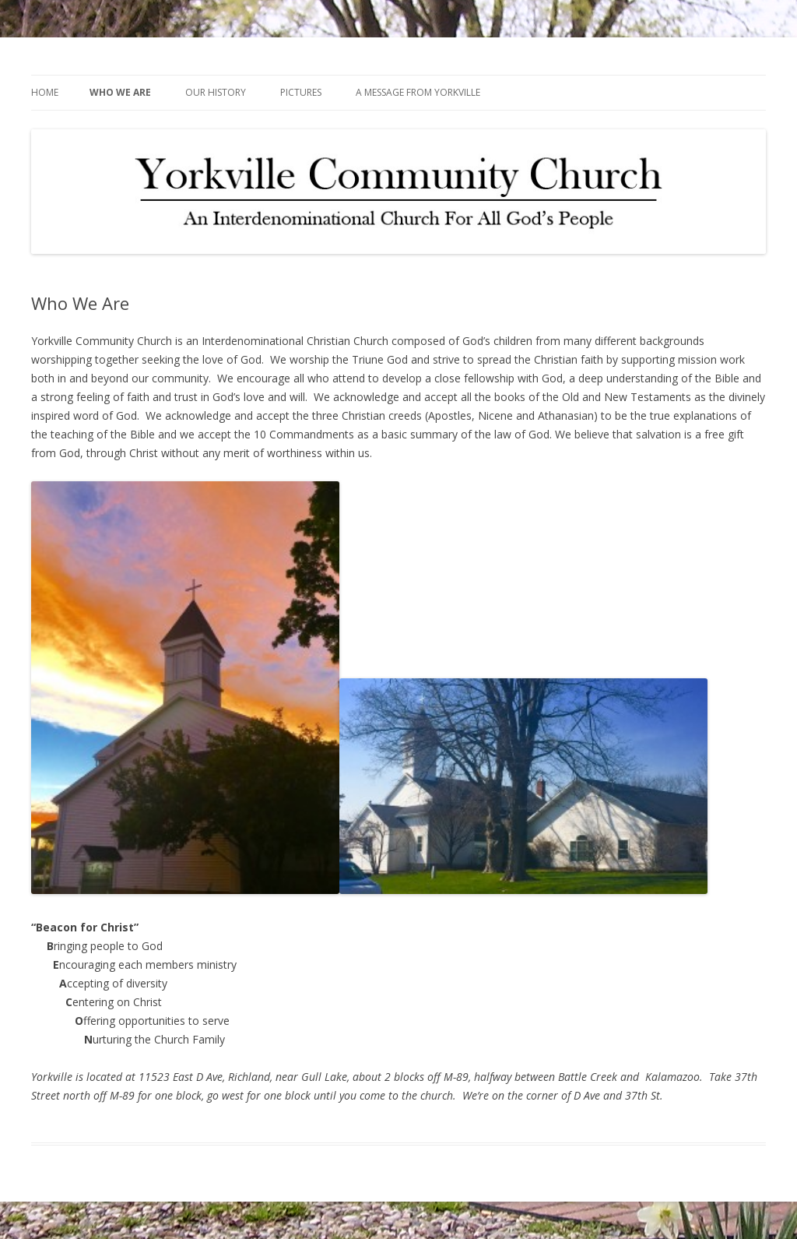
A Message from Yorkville (418, 92)
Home (44, 92)
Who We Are (120, 92)
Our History (215, 92)
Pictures (300, 92)
